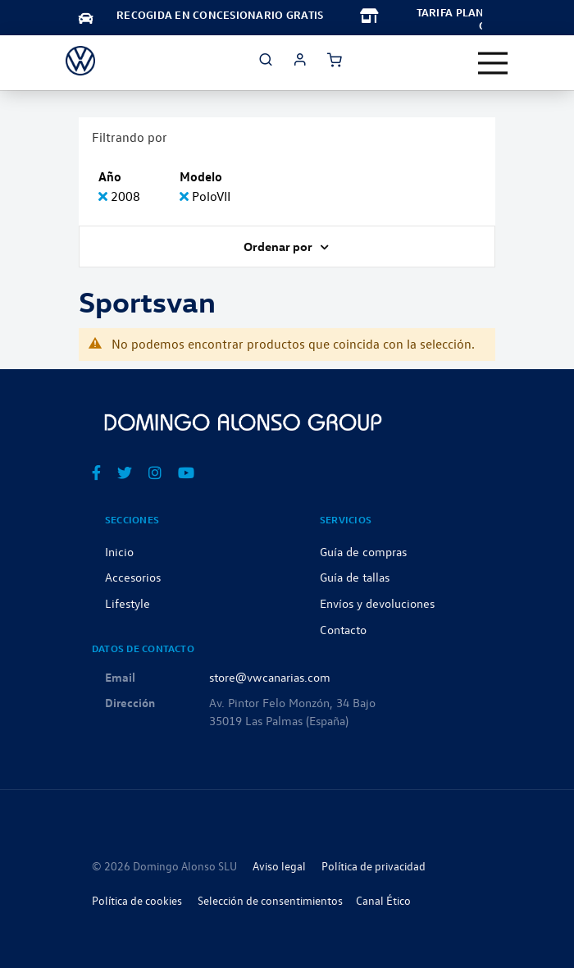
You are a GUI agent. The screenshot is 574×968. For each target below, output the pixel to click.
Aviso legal (279, 866)
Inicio (119, 551)
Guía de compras (363, 551)
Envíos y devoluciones (377, 603)
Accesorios (133, 576)
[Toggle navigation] (492, 63)
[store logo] (80, 60)
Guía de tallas (355, 576)
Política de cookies (137, 900)
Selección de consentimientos (270, 900)
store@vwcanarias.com (269, 676)
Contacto (343, 629)
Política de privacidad (373, 866)
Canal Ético (383, 900)
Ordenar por (279, 246)
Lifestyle (127, 603)
